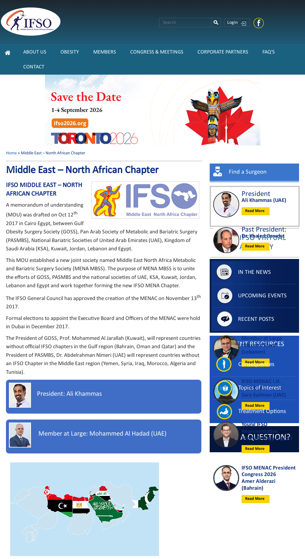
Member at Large (262, 338)
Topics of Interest (259, 388)
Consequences (256, 364)
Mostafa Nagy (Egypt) (267, 438)
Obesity (69, 52)
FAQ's (268, 52)
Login (232, 22)
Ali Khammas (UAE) (264, 200)
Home (11, 153)
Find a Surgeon (248, 172)
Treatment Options (262, 411)
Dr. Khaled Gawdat (263, 236)
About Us (34, 52)
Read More (254, 211)
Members (104, 52)
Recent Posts (256, 319)
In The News (254, 272)
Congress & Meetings (156, 52)
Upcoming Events (262, 296)
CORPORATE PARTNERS (222, 52)
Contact (33, 67)
